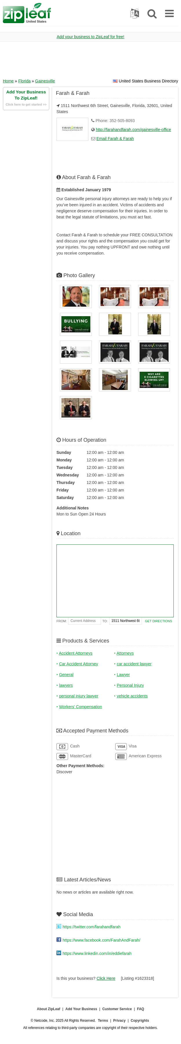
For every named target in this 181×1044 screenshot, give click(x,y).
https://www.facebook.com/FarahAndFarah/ (101, 940)
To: (105, 621)
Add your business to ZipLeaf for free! (90, 36)
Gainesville (45, 81)
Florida (24, 81)
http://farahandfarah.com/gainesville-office (133, 129)
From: (61, 621)
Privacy (119, 1021)
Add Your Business (81, 1009)
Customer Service (117, 1009)
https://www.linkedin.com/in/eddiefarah (97, 953)
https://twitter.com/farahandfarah (91, 927)
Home (8, 81)
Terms (103, 1021)
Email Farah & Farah (115, 138)
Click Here (106, 978)
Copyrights (140, 1021)
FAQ (140, 1009)
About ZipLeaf (48, 1009)
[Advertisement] (90, 62)
